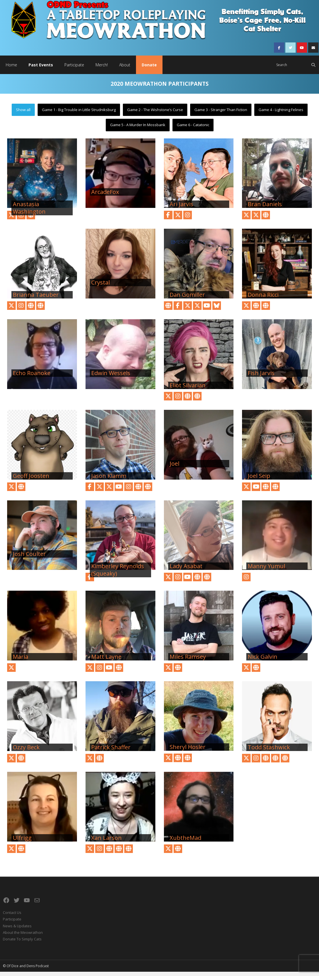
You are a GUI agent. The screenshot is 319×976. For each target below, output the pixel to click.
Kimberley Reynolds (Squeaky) (117, 574)
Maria (20, 661)
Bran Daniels (265, 208)
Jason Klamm (108, 480)
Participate (12, 923)
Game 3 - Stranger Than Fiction (220, 113)
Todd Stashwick (269, 751)
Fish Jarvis (261, 377)
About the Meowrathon (23, 936)
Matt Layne (106, 661)
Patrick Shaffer (111, 751)
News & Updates (17, 929)
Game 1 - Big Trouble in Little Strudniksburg (79, 113)
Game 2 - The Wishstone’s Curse (155, 113)
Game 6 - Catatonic (193, 129)
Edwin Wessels (110, 377)
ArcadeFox (105, 196)
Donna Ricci (263, 299)
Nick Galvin (262, 661)
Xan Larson (106, 842)
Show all (23, 113)
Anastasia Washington (29, 212)
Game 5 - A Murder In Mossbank (137, 129)
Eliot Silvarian (188, 389)
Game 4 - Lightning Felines (281, 113)
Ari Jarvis (181, 208)
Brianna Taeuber (36, 299)
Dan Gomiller (187, 299)
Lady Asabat (186, 570)
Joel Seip (259, 480)
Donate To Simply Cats (22, 943)
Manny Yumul (266, 570)
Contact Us (12, 916)
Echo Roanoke (31, 377)
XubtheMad (185, 842)
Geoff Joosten (31, 480)
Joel (174, 467)
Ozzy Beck (26, 751)
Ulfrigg (22, 842)
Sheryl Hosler (188, 751)
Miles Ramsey (188, 661)
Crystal (100, 286)
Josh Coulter (29, 558)
